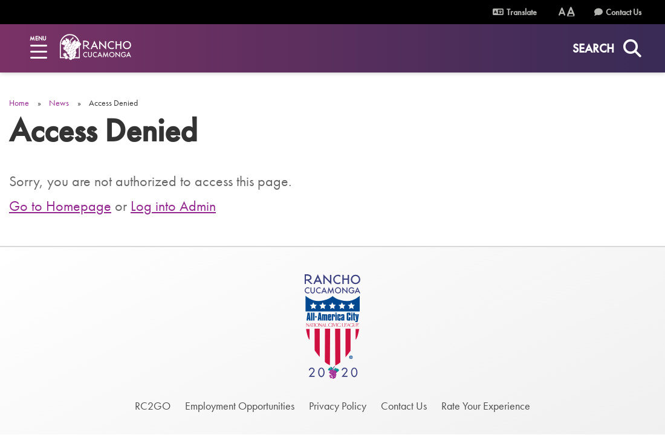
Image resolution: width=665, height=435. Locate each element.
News (59, 102)
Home (19, 102)
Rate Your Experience (485, 406)
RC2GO (152, 406)
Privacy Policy (337, 406)
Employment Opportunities (239, 406)
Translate (522, 12)
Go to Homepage (60, 205)
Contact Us (623, 12)
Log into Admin (173, 205)
